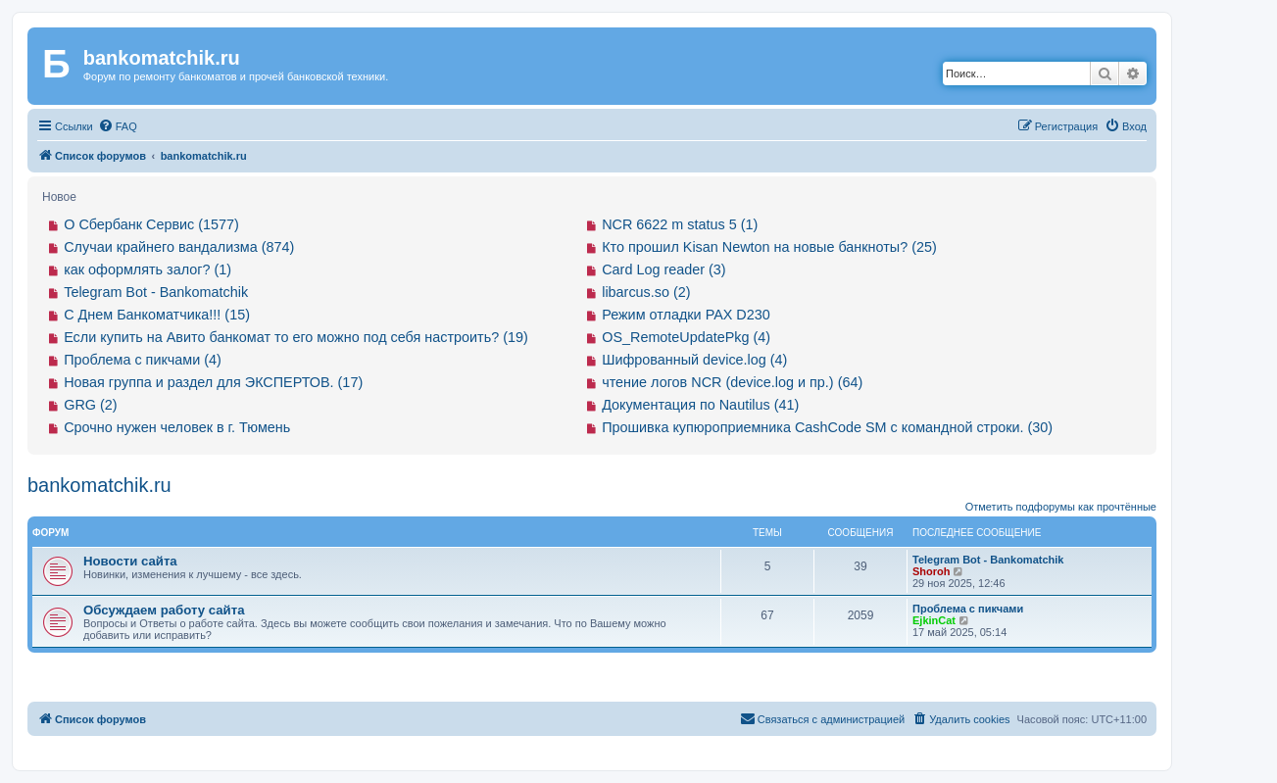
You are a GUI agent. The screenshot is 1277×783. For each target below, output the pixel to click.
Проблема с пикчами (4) (142, 359)
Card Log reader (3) (663, 269)
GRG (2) (90, 405)
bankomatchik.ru (99, 485)
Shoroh (931, 571)
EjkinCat (934, 620)
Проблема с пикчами (967, 608)
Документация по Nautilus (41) (700, 405)
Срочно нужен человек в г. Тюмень (177, 427)
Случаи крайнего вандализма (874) (179, 247)
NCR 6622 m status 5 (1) (680, 224)
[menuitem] (117, 126)
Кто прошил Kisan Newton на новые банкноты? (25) (769, 247)
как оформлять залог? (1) (147, 269)
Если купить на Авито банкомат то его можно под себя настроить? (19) (296, 337)
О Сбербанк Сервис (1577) (151, 224)
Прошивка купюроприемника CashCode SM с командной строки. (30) (827, 427)
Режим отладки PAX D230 (686, 314)
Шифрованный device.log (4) (694, 359)
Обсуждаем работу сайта (163, 610)
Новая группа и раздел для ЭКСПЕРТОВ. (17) (213, 382)
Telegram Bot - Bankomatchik (156, 292)
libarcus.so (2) (646, 292)
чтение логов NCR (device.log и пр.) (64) (732, 382)
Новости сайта (130, 561)
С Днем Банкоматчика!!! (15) (157, 314)
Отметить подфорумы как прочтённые (1060, 507)
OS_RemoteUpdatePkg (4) (686, 337)
